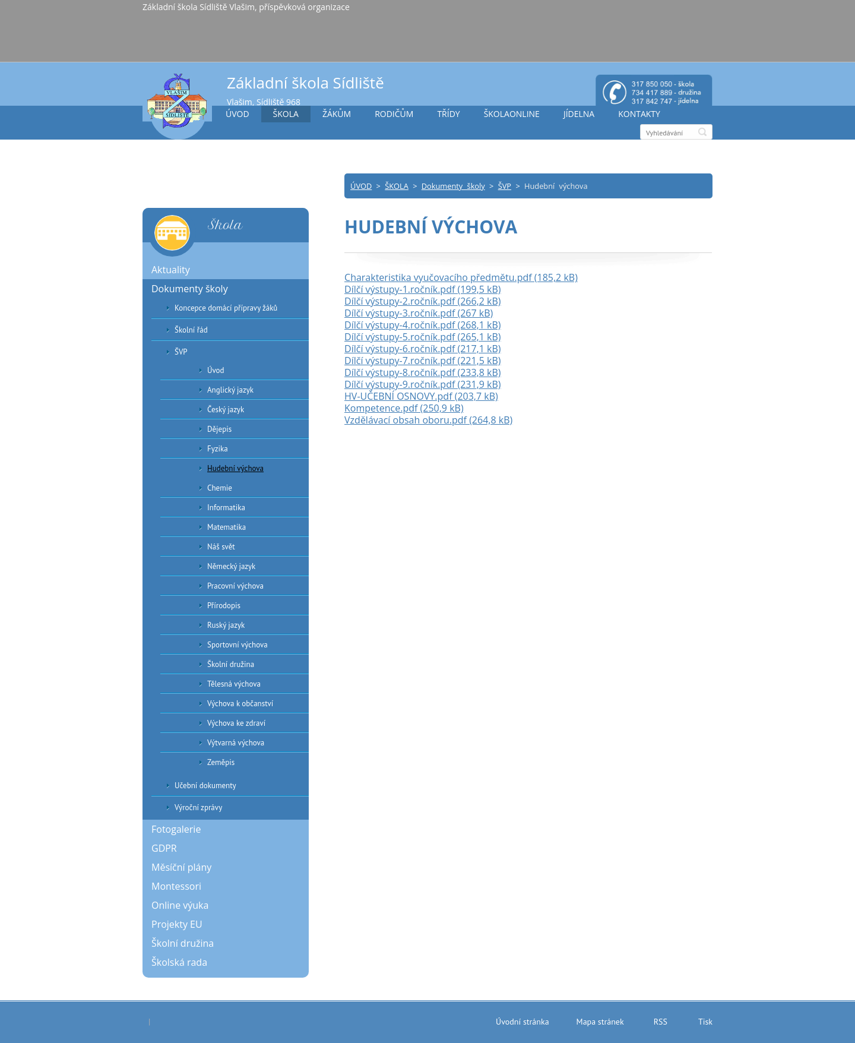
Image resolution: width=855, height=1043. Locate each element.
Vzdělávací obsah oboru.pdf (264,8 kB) (428, 419)
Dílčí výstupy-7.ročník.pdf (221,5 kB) (422, 360)
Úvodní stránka (522, 1021)
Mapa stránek (600, 1021)
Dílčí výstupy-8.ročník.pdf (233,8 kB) (422, 372)
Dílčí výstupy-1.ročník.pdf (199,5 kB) (422, 289)
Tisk (705, 1021)
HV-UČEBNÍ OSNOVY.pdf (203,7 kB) (421, 396)
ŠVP (504, 186)
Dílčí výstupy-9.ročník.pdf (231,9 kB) (422, 384)
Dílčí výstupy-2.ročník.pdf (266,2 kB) (422, 301)
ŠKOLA (286, 113)
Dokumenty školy (453, 186)
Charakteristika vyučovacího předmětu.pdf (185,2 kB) (461, 277)
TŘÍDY (448, 113)
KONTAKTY (639, 113)
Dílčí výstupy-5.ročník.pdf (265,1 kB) (422, 336)
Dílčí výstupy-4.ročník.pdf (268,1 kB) (422, 324)
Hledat (702, 131)
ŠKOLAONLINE (512, 113)
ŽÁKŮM (336, 113)
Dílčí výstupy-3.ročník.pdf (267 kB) (418, 313)
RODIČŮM (394, 113)
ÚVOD (237, 113)
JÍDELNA (578, 113)
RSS (660, 1021)
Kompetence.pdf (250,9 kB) (404, 408)
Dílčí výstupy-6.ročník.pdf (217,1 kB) (422, 348)
